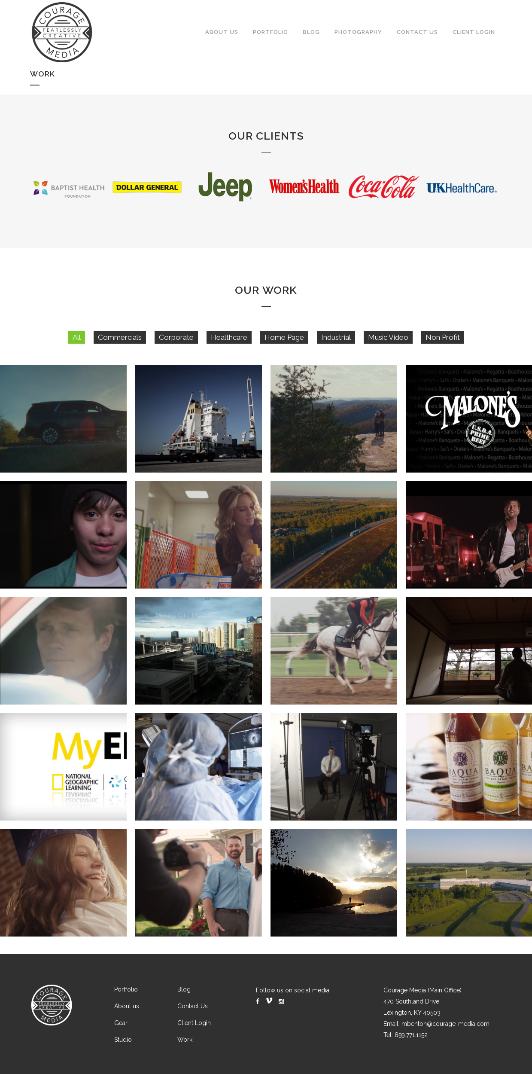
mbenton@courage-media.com (445, 1023)
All (77, 346)
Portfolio (126, 989)
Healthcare (229, 346)
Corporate (176, 346)
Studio (123, 1039)
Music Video (388, 346)
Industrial (336, 346)
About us (126, 1006)
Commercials (120, 346)
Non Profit (443, 346)
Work (184, 1039)
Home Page (284, 346)
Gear (121, 1022)
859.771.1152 (411, 1034)
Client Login (194, 1022)
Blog (184, 989)
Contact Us (192, 1006)
